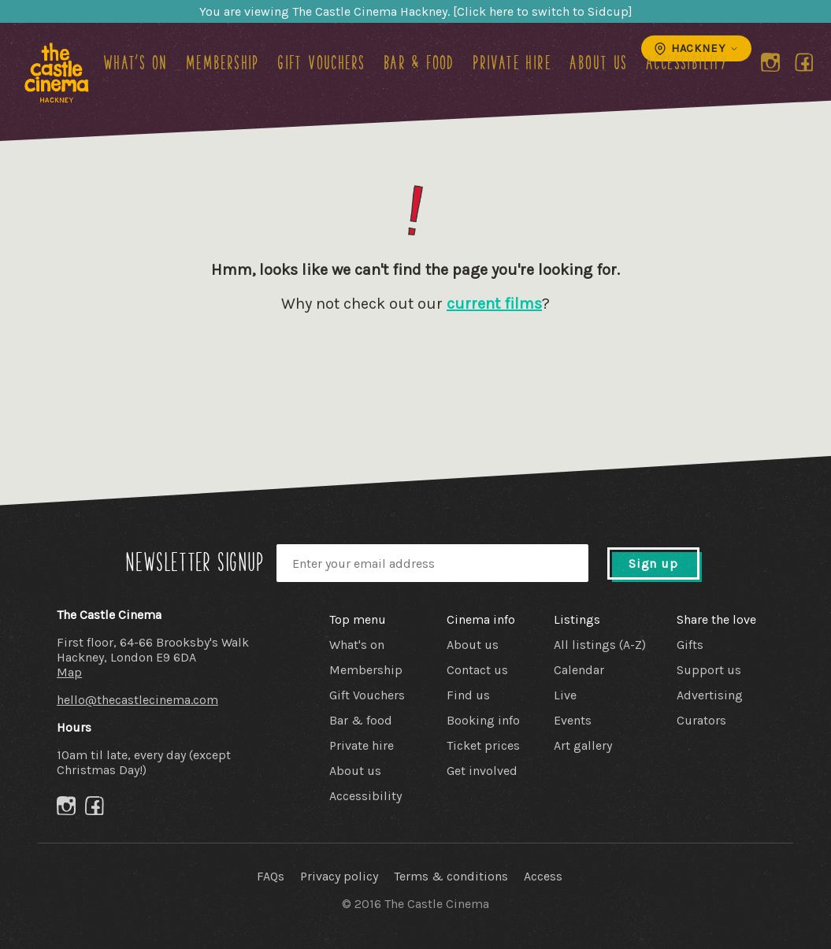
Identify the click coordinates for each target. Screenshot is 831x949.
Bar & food (419, 62)
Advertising (710, 695)
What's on (135, 62)
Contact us (477, 669)
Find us (468, 695)
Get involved (482, 770)
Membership (222, 62)
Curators (701, 720)
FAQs (270, 876)
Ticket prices (483, 745)
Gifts (690, 644)
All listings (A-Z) (600, 644)
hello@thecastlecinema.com (137, 699)
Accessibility (687, 62)
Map (69, 672)
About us (598, 62)
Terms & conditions (451, 876)
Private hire (512, 62)
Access (543, 876)
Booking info (483, 720)
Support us (709, 669)
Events (573, 720)
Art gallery (583, 745)
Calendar (579, 669)
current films (494, 304)
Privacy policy (339, 876)
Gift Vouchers (321, 62)
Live (565, 695)
